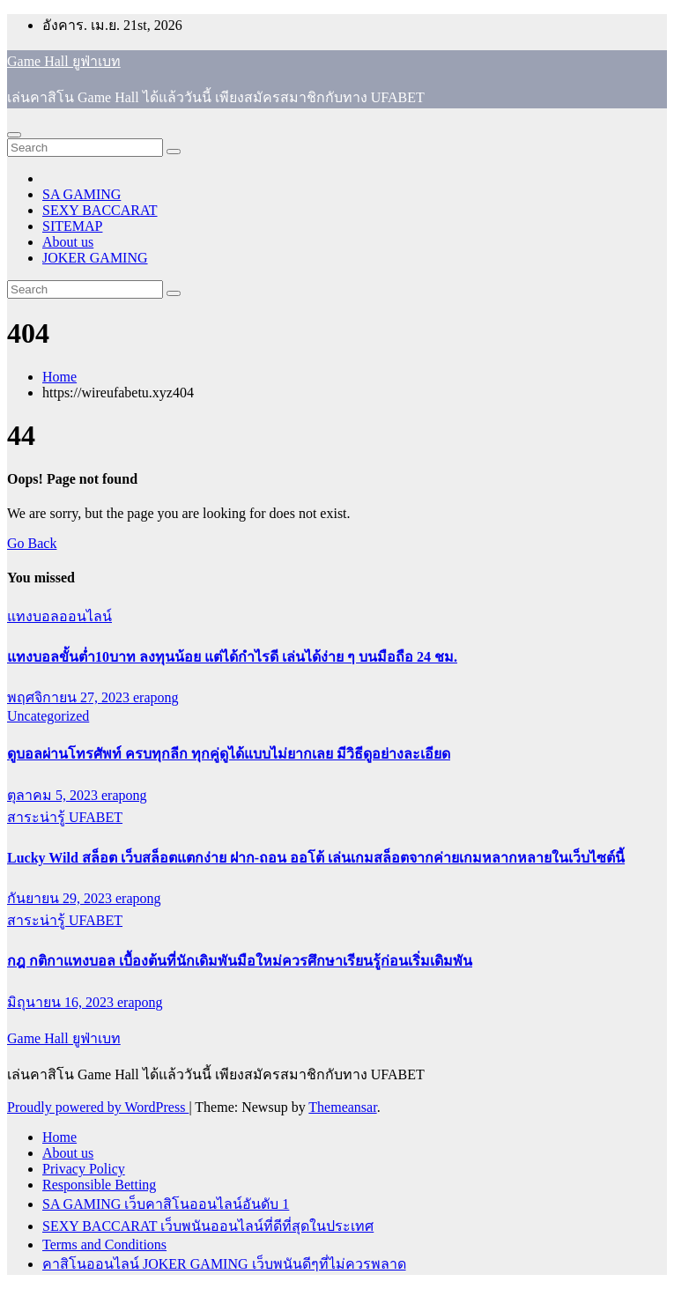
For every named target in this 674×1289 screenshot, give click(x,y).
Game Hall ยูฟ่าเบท (64, 61)
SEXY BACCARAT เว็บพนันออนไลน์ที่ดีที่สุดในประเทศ (208, 1226)
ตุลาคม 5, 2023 (54, 795)
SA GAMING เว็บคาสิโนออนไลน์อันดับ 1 (165, 1203)
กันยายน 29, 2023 (61, 898)
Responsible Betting (99, 1184)
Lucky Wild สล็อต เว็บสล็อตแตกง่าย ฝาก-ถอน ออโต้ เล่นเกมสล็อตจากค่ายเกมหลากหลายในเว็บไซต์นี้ (316, 857)
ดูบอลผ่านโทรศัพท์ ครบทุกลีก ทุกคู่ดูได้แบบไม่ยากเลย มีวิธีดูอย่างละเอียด (228, 753)
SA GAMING (81, 194)
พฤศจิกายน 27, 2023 (70, 697)
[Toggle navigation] (14, 134)
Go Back (31, 543)
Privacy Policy (83, 1168)
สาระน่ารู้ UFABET (64, 817)
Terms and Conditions (104, 1244)
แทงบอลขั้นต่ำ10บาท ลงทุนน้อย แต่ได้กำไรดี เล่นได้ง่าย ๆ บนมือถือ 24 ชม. (232, 656)
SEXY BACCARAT (100, 210)
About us (67, 241)
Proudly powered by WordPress (98, 1107)
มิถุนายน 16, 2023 (62, 1002)
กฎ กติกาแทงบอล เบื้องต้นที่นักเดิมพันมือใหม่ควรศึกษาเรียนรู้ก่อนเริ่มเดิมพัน (239, 960)
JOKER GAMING (95, 257)
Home (59, 376)
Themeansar (342, 1107)
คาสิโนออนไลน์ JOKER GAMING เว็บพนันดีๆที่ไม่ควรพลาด (224, 1263)
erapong (156, 697)
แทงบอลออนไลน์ (59, 616)
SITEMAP (72, 226)
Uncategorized (48, 715)
